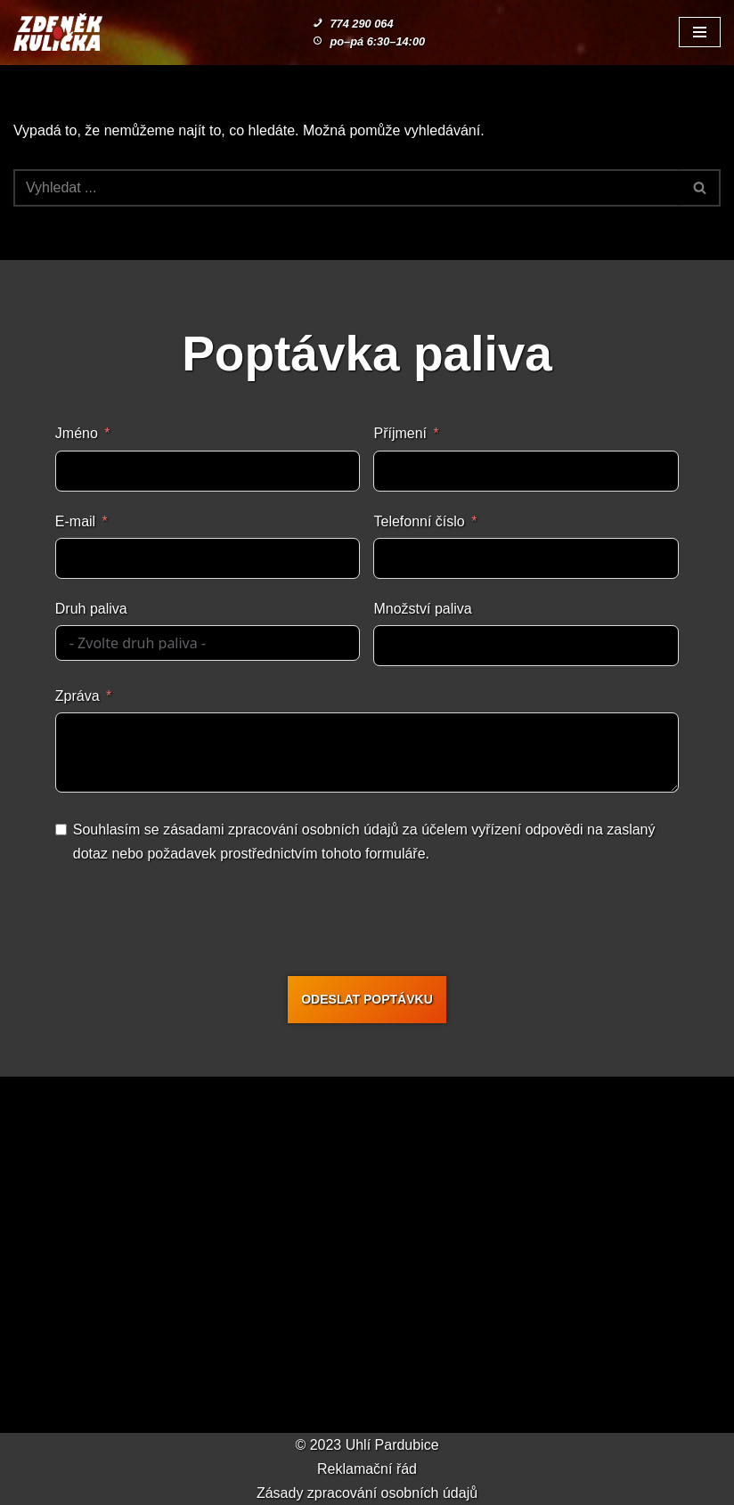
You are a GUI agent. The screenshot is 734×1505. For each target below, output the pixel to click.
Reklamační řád (367, 1469)
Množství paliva (422, 608)
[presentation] (372, 923)
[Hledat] (347, 188)
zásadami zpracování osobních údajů (280, 829)
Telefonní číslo (418, 521)
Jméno (76, 433)
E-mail (75, 521)
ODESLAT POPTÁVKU (367, 999)
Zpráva (77, 696)
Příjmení (400, 433)
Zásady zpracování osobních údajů (367, 1493)
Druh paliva (91, 608)
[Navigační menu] (700, 32)
